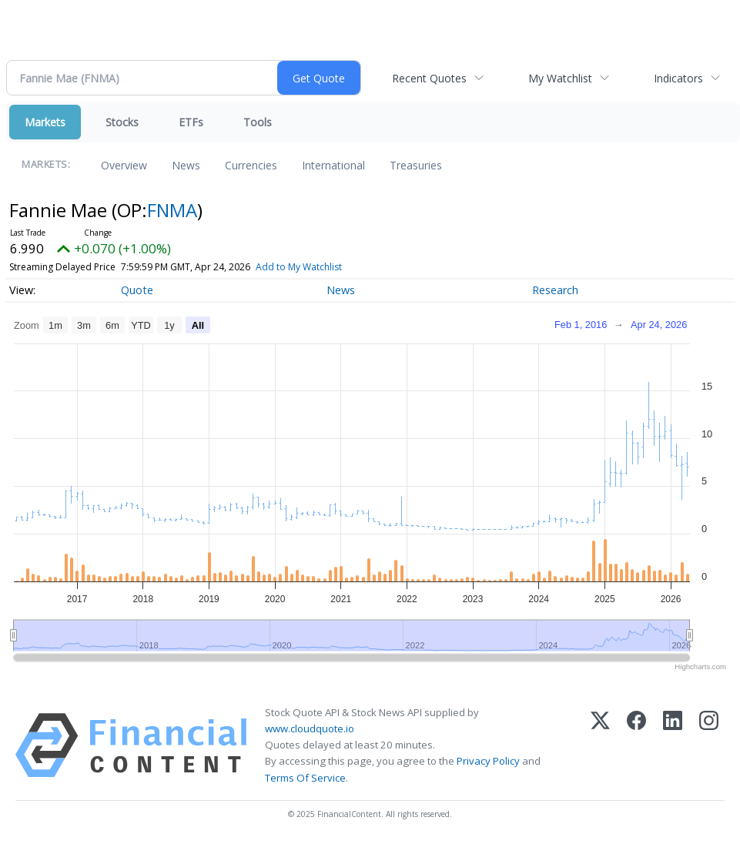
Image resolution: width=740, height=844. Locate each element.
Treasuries (416, 165)
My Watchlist (560, 78)
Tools (257, 122)
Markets (45, 122)
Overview (124, 165)
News (186, 165)
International (333, 165)
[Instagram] (709, 745)
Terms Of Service (305, 778)
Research (555, 290)
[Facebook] (636, 745)
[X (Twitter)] (600, 745)
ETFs (191, 122)
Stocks (122, 122)
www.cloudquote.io (309, 728)
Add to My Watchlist (299, 266)
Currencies (251, 165)
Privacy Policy (488, 761)
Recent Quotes (429, 78)
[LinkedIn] (672, 745)
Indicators (678, 78)
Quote (137, 290)
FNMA (172, 210)
